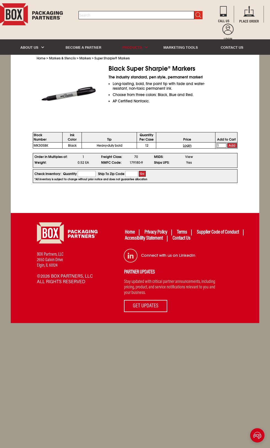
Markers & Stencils (62, 58)
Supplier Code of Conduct (218, 232)
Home (41, 58)
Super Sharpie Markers (112, 58)
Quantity (70, 174)
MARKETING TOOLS (180, 47)
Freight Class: (111, 157)
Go (142, 174)
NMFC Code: (111, 162)
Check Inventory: (47, 174)
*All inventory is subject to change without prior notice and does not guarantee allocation (90, 179)
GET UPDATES (145, 306)
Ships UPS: (161, 162)
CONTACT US (232, 47)
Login (187, 145)
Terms (182, 232)
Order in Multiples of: (51, 157)
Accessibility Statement (144, 238)
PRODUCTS (135, 47)
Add (232, 145)
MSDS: (158, 157)
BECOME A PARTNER (83, 47)
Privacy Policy (155, 232)
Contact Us (181, 238)
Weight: (40, 162)
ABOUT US (32, 47)
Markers (85, 58)
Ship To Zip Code (111, 174)
